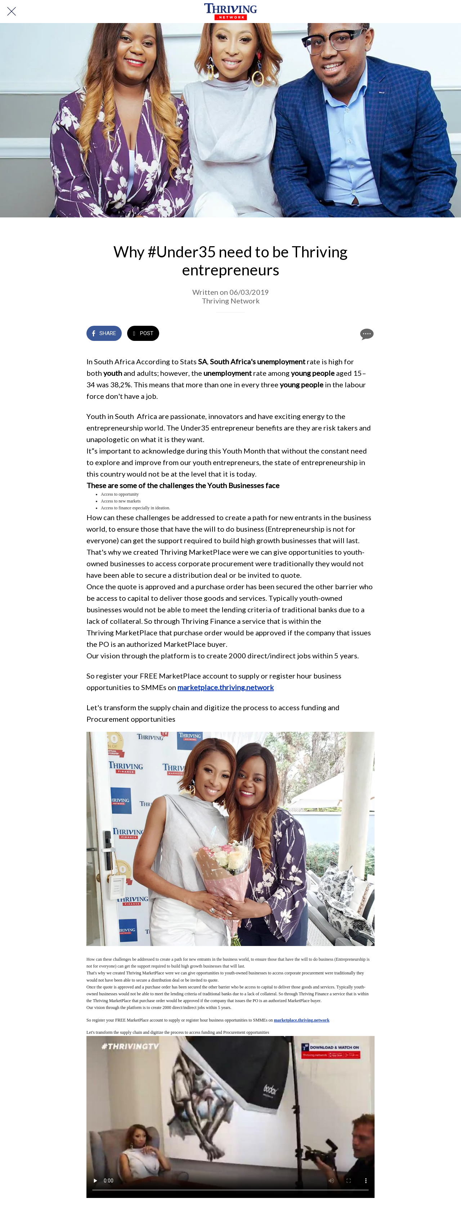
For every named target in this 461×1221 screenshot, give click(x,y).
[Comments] (366, 334)
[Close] (11, 11)
